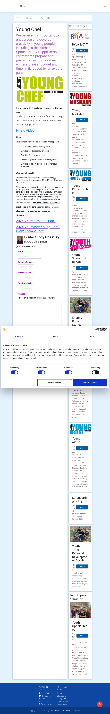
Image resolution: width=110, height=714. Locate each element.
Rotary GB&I (62, 698)
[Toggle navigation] (105, 6)
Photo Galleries (46, 693)
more (82, 50)
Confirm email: (24, 283)
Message (22, 294)
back (82, 635)
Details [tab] (55, 336)
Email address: (24, 272)
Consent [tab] (19, 336)
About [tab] (91, 336)
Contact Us (44, 701)
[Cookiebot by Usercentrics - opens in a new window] (96, 329)
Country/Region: (25, 262)
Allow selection (54, 383)
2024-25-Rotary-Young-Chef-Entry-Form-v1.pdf (38, 229)
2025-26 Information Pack (36, 221)
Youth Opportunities (30, 18)
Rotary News (62, 704)
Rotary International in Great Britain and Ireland (61, 710)
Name (20, 251)
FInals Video (25, 130)
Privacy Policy (45, 704)
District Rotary (62, 701)
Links (42, 698)
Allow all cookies (90, 383)
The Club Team (46, 696)
